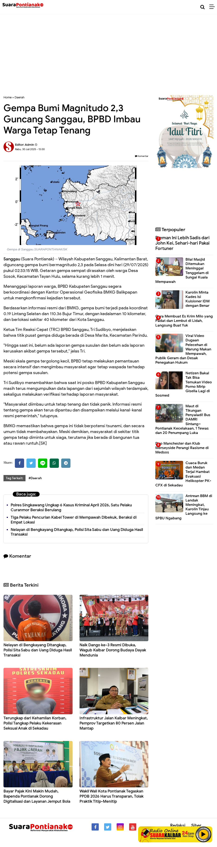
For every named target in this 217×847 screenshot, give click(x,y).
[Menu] (213, 7)
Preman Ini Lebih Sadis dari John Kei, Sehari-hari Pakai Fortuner (182, 243)
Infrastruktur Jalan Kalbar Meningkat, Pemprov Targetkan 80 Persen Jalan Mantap (114, 723)
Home (7, 97)
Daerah (19, 97)
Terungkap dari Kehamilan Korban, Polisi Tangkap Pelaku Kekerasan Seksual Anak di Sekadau (35, 723)
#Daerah (35, 478)
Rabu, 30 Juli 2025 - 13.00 (30, 149)
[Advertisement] (109, 58)
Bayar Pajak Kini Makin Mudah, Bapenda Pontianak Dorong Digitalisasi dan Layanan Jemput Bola (36, 796)
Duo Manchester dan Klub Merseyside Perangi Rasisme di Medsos (182, 448)
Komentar (141, 156)
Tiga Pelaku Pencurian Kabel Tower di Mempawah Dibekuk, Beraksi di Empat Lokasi (74, 520)
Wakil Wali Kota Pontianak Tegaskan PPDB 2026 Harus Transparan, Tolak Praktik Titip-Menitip (112, 796)
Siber (196, 825)
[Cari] (202, 7)
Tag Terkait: (14, 478)
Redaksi (177, 825)
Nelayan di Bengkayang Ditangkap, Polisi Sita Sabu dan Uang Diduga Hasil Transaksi (77, 532)
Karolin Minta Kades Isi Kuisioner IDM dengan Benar (197, 299)
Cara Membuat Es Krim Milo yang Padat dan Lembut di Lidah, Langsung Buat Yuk (184, 320)
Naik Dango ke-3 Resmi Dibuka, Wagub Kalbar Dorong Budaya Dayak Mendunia (113, 650)
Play (203, 834)
